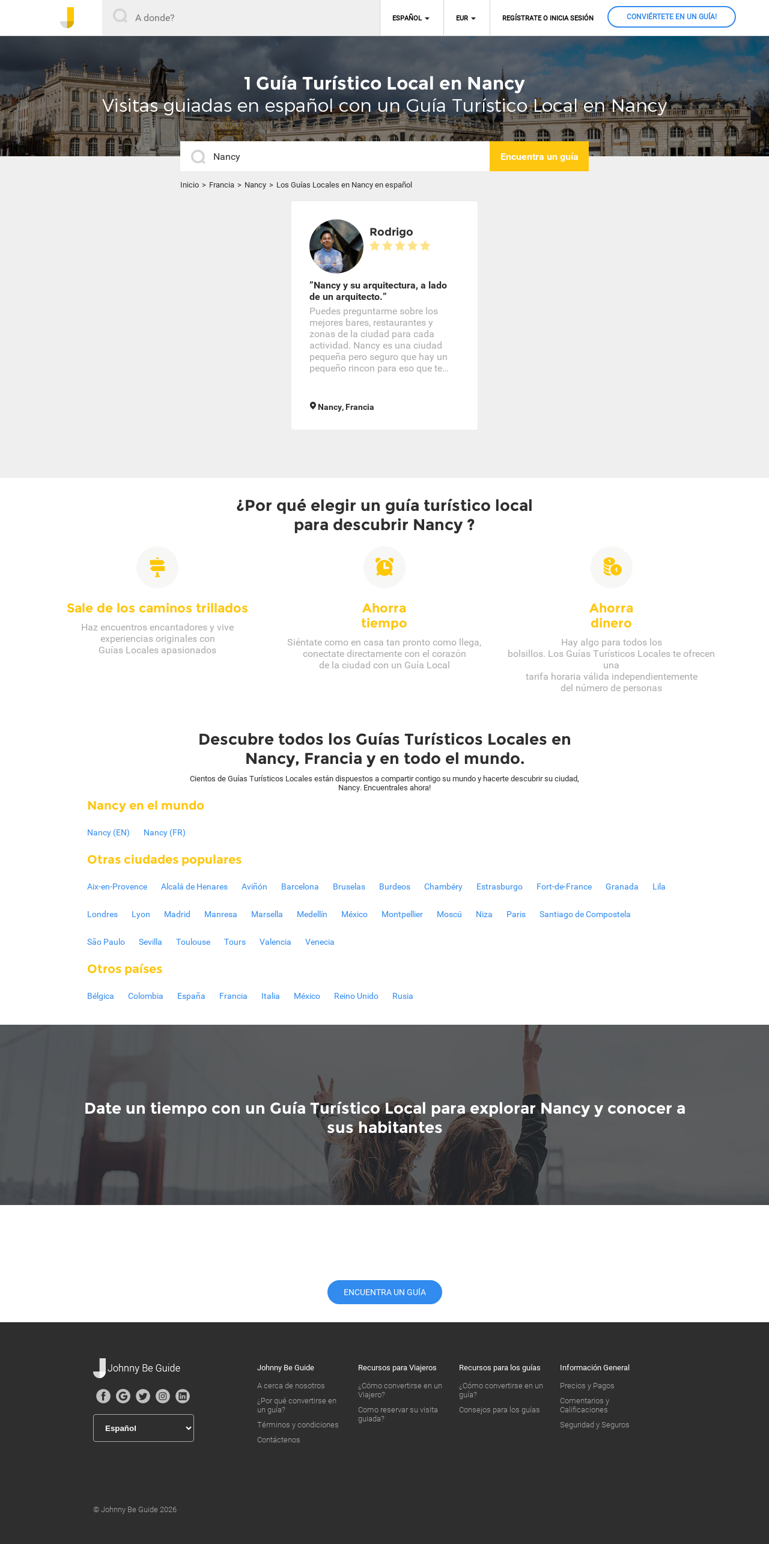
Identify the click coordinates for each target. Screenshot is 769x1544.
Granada (622, 886)
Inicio (189, 184)
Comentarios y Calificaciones (584, 1405)
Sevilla (150, 942)
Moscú (449, 914)
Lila (659, 886)
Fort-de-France (564, 886)
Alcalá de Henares (194, 886)
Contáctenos (278, 1439)
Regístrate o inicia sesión (548, 18)
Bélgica (100, 996)
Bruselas (349, 886)
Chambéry (443, 886)
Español (407, 18)
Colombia (145, 996)
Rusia (402, 996)
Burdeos (394, 886)
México (354, 914)
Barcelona (300, 886)
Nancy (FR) (165, 832)
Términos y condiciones (298, 1424)
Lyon (141, 914)
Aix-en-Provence (117, 886)
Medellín (312, 914)
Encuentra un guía (385, 1292)
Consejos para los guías (499, 1409)
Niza (484, 914)
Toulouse (193, 942)
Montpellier (402, 914)
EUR (462, 18)
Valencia (275, 942)
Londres (102, 914)
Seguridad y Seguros (595, 1424)
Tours (235, 942)
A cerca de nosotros (291, 1385)
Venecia (320, 942)
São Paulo (106, 942)
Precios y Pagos (587, 1385)
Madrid (177, 914)
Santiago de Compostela (585, 914)
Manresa (220, 914)
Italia (270, 996)
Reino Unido (356, 996)
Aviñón (254, 886)
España (191, 996)
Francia (221, 184)
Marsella (267, 914)
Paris (516, 914)
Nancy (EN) (108, 832)
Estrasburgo (499, 886)
